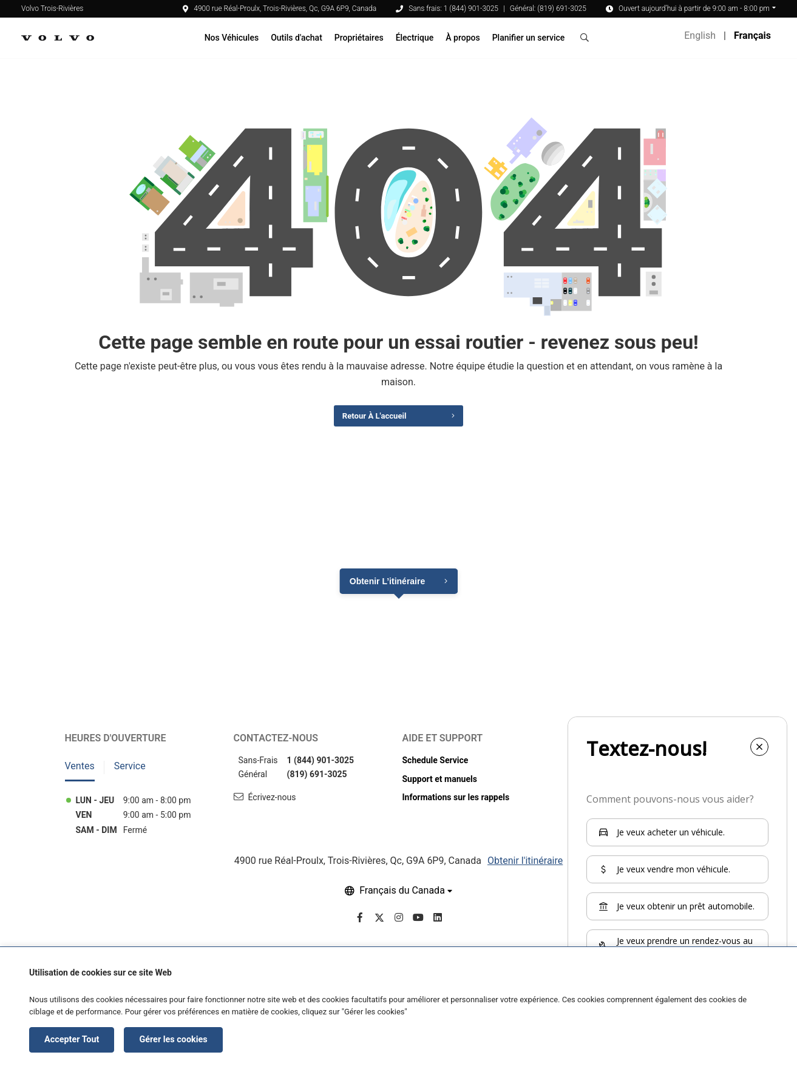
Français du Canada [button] (402, 899)
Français (752, 35)
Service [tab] (130, 774)
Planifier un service (528, 37)
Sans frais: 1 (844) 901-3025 (453, 8)
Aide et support (442, 746)
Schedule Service (435, 768)
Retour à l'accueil (369, 421)
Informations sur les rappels (456, 805)
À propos (463, 37)
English (700, 35)
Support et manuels (439, 787)
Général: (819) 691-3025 (548, 8)
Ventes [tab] (80, 774)
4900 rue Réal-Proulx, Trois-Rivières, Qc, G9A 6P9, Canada (279, 8)
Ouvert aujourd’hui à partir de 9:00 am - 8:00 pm (694, 8)
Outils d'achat (296, 37)
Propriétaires (359, 37)
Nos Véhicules (232, 37)
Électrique (415, 37)
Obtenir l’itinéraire (387, 589)
